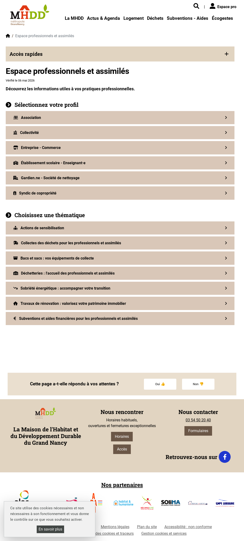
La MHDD (74, 18)
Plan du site (147, 527)
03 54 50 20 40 (198, 420)
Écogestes (222, 18)
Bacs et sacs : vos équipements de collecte (53, 258)
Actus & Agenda (103, 18)
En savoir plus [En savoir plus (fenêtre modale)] (50, 529)
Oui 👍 (160, 384)
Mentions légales (115, 527)
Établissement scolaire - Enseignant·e (49, 163)
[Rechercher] (196, 6)
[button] (120, 53)
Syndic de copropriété (34, 193)
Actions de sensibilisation (38, 228)
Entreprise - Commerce (37, 147)
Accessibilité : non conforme (188, 527)
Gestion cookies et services (164, 533)
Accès (122, 449)
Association (27, 117)
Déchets (155, 18)
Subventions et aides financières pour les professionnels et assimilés (75, 318)
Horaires (122, 436)
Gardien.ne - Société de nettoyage (46, 178)
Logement (133, 18)
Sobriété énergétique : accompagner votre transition (61, 288)
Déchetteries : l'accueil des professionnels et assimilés (64, 273)
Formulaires (198, 431)
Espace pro (223, 6)
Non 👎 (198, 384)
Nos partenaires (122, 484)
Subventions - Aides (187, 18)
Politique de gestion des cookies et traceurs (97, 533)
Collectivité (26, 132)
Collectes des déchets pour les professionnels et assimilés (67, 243)
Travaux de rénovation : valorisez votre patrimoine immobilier (69, 303)
